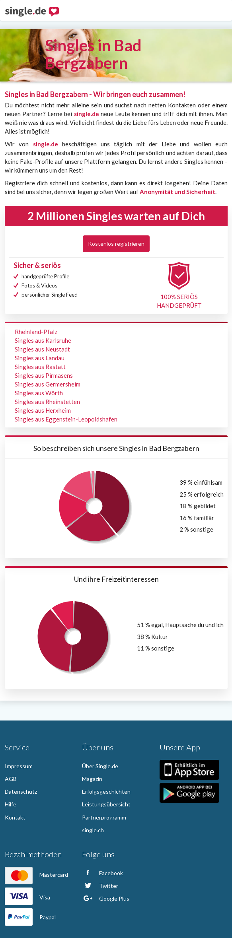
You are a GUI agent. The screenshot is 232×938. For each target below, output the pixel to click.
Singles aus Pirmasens (44, 375)
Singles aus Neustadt (42, 349)
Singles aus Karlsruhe (43, 340)
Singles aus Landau (39, 357)
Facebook (102, 873)
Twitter (100, 885)
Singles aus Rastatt (40, 366)
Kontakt (15, 817)
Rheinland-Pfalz (36, 331)
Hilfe (10, 804)
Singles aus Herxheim (43, 410)
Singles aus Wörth (39, 392)
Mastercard (36, 874)
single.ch (93, 830)
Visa (27, 897)
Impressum (19, 766)
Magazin (92, 778)
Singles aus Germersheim (47, 384)
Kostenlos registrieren (116, 243)
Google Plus (105, 898)
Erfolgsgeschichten (106, 791)
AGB (11, 778)
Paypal (30, 917)
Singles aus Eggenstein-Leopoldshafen (66, 419)
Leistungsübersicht (106, 804)
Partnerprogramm (104, 817)
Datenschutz (21, 791)
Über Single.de (100, 766)
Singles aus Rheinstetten (47, 401)
